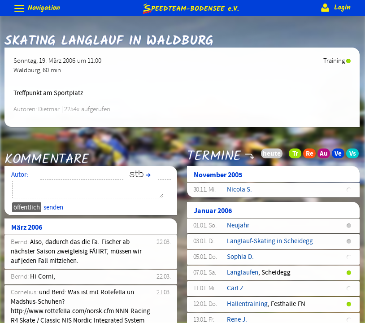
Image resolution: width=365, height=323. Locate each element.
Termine (214, 150)
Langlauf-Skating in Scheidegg (270, 241)
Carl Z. (236, 288)
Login (335, 7)
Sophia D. (240, 257)
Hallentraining (247, 304)
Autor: (19, 174)
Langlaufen (242, 272)
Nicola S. (239, 189)
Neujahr (238, 225)
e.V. (190, 8)
